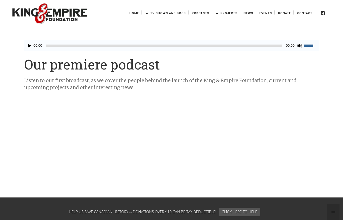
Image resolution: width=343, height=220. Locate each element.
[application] (171, 45)
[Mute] (299, 45)
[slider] (164, 46)
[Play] (29, 45)
